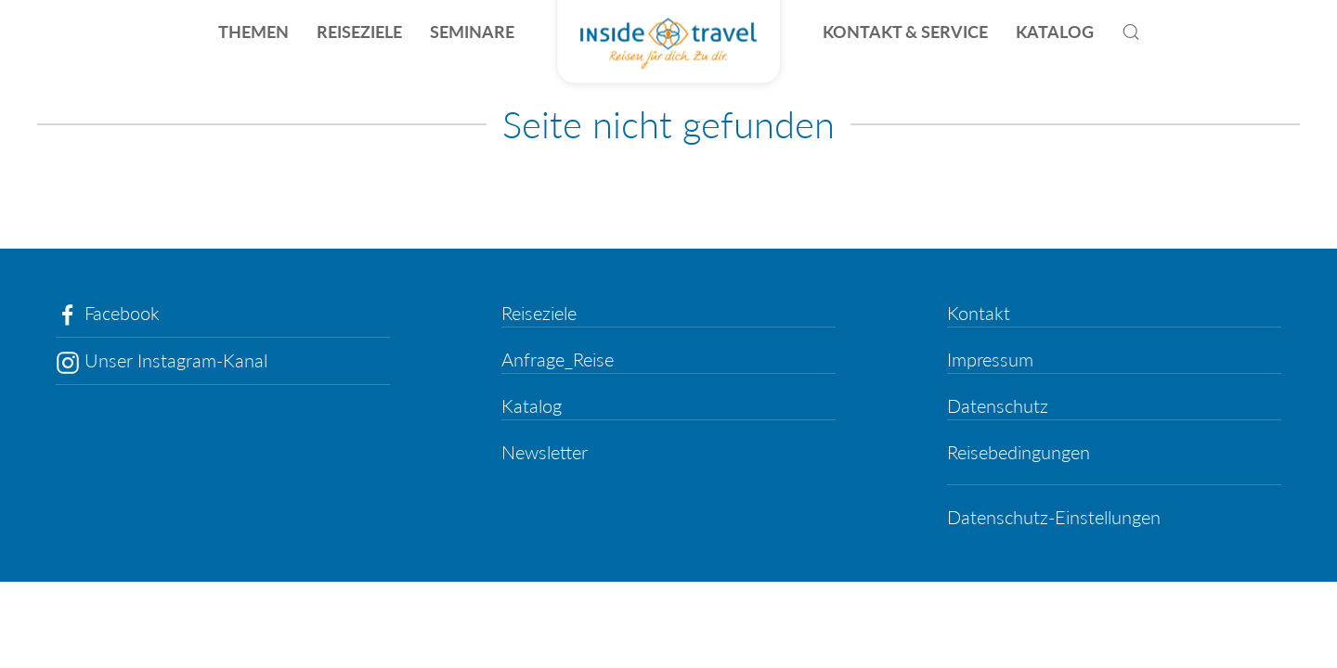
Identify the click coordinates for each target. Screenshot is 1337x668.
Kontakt (978, 313)
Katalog (531, 405)
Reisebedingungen (1018, 452)
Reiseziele (539, 313)
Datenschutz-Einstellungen (1054, 517)
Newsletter (544, 452)
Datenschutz (997, 405)
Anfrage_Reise (557, 359)
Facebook (108, 313)
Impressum (990, 359)
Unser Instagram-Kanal (161, 360)
